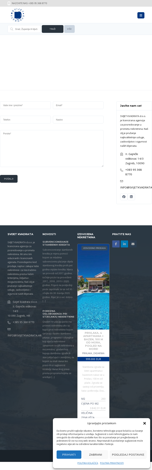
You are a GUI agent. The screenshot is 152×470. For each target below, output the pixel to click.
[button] (144, 423)
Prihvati (69, 454)
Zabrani (95, 454)
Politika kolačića (87, 463)
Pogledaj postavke (128, 454)
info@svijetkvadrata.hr (24, 335)
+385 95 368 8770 (23, 322)
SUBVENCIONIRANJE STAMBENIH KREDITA (56, 243)
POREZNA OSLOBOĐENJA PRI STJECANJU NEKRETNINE (58, 314)
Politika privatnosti (112, 463)
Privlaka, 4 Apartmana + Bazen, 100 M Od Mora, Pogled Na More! (93, 341)
